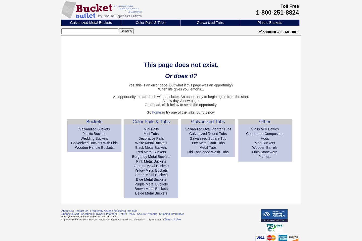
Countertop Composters (265, 134)
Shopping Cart (70, 213)
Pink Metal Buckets (151, 161)
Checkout (87, 213)
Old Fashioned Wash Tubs (208, 152)
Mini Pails (151, 129)
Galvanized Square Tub (208, 138)
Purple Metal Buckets (151, 184)
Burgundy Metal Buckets (151, 157)
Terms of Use (172, 219)
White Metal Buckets (151, 143)
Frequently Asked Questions (107, 210)
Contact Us (81, 210)
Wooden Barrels (264, 148)
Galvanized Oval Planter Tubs (208, 129)
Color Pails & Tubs (150, 23)
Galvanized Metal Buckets (91, 23)
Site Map (131, 210)
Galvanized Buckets (94, 129)
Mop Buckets (265, 143)
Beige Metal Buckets (151, 193)
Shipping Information (172, 213)
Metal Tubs (207, 148)
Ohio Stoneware (264, 152)
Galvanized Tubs (210, 23)
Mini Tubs (151, 134)
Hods (265, 138)
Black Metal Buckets (151, 148)
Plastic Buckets (270, 23)
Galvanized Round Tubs (208, 134)
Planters (264, 157)
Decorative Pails (151, 138)
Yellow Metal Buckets (151, 170)
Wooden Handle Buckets (94, 148)
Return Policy (127, 213)
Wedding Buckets (94, 138)
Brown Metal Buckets (151, 189)
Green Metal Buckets (151, 175)
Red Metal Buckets (151, 152)
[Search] (89, 31)
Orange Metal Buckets (151, 166)
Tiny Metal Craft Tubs (208, 143)
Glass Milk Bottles (265, 129)
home (156, 112)
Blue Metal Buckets (151, 179)
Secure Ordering (147, 213)
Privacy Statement (106, 213)
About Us (67, 210)
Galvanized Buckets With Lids (94, 143)
